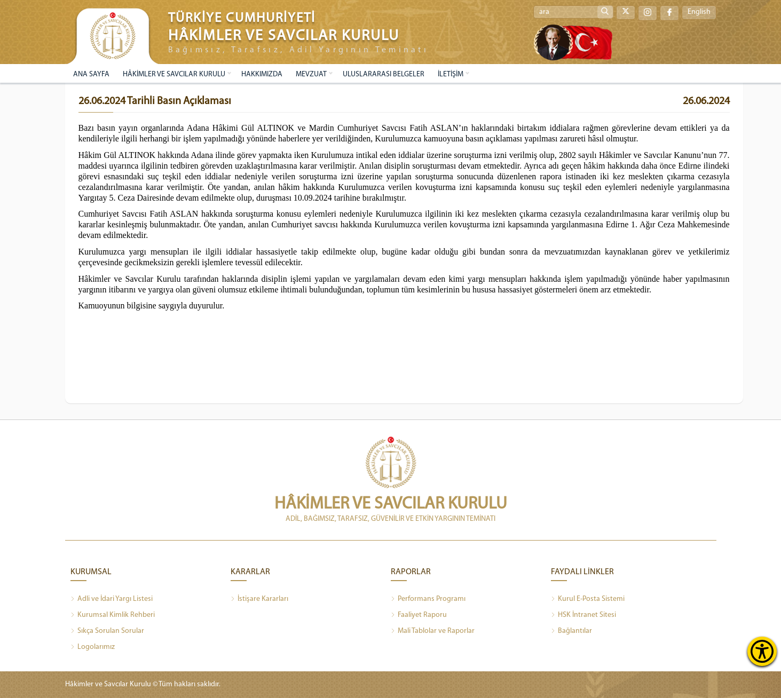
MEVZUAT (311, 74)
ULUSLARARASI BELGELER (383, 74)
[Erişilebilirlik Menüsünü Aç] (762, 651)
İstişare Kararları (259, 599)
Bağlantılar (571, 631)
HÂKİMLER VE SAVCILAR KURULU (174, 74)
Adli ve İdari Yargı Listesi (111, 599)
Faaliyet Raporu (419, 615)
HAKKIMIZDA (261, 74)
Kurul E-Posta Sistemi (588, 599)
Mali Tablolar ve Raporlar (433, 631)
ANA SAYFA (91, 74)
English (699, 13)
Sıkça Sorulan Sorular (107, 631)
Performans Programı (428, 599)
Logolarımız (92, 647)
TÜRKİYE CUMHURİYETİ (241, 18)
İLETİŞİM (450, 74)
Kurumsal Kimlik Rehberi (112, 615)
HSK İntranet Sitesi (583, 615)
